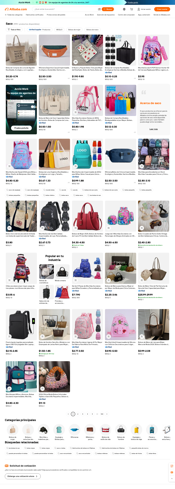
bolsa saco (64, 195)
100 (102, 414)
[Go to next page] (107, 414)
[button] (99, 9)
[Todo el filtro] (14, 30)
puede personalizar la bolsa (16, 453)
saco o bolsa (59, 448)
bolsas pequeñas (13, 195)
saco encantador (65, 453)
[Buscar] (108, 9)
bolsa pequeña (128, 190)
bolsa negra (29, 448)
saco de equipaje (13, 190)
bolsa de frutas (135, 453)
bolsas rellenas (101, 453)
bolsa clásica (48, 195)
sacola (62, 190)
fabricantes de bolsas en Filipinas (82, 448)
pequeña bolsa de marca (138, 448)
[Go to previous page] (68, 414)
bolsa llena (151, 453)
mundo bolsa (49, 190)
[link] (172, 466)
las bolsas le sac (94, 195)
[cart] (132, 10)
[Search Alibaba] (65, 9)
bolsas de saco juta (90, 190)
